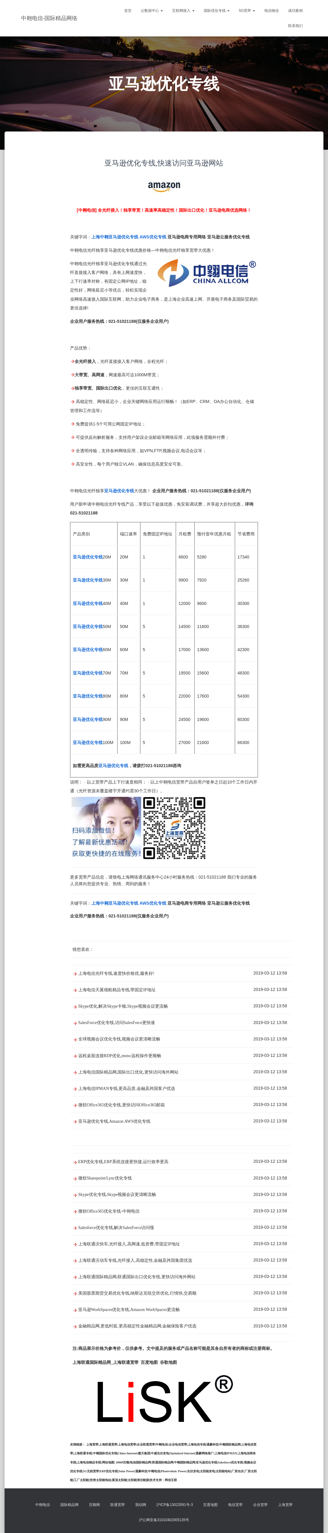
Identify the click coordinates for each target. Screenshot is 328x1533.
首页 (128, 11)
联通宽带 (117, 1505)
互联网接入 (183, 11)
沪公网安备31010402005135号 (164, 1520)
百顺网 (94, 1505)
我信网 (140, 1505)
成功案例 (295, 11)
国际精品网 (69, 1505)
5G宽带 (247, 11)
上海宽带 (285, 1505)
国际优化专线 (217, 11)
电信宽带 (235, 1505)
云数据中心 (152, 11)
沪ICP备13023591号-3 (174, 1505)
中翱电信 (42, 1505)
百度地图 (210, 1505)
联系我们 (295, 26)
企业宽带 (260, 1505)
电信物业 (271, 11)
